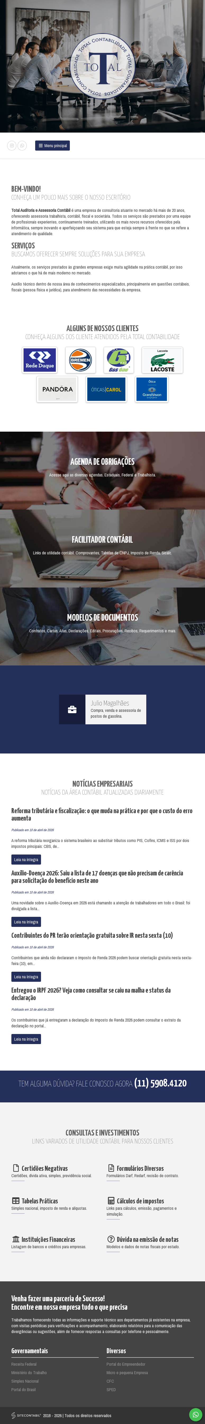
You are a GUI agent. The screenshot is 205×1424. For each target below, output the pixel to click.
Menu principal (52, 145)
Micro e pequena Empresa (127, 1372)
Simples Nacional (25, 1381)
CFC (110, 1381)
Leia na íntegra (26, 859)
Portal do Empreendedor (126, 1364)
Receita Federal (24, 1364)
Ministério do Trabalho (29, 1372)
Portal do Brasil (23, 1389)
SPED (111, 1389)
